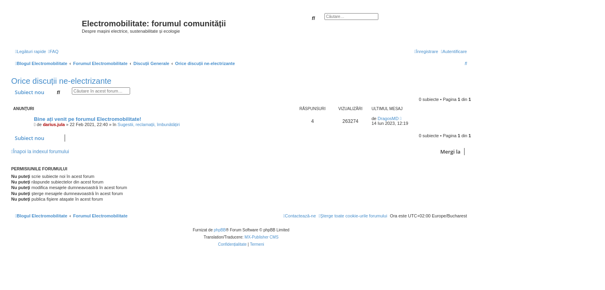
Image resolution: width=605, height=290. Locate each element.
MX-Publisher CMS (262, 237)
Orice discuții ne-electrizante (61, 81)
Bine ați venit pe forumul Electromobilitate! (87, 119)
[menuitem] (53, 51)
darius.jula (54, 124)
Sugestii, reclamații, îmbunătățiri (149, 124)
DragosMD (388, 118)
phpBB (220, 230)
